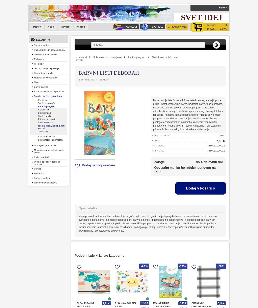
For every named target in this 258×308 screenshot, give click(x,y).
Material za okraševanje (45, 77)
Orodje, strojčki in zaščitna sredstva (47, 163)
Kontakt (81, 27)
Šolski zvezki (44, 116)
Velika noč (39, 173)
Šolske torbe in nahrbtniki (50, 140)
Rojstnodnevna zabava (45, 182)
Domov (37, 27)
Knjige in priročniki (43, 157)
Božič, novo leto (42, 178)
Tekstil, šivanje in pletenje (46, 68)
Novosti (65, 27)
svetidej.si (81, 57)
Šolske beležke (45, 122)
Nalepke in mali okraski (45, 54)
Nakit (36, 82)
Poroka (37, 169)
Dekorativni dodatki (43, 73)
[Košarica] (209, 27)
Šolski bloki (43, 131)
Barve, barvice (41, 87)
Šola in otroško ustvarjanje (48, 96)
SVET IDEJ (151, 26)
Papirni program (46, 106)
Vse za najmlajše (46, 136)
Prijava (222, 7)
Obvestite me (164, 167)
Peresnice (43, 100)
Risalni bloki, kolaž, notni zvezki (51, 127)
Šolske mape (44, 113)
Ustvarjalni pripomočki (45, 145)
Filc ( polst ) (40, 64)
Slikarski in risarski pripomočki (49, 91)
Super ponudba (41, 45)
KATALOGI (125, 26)
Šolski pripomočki (46, 103)
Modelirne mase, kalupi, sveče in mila (49, 151)
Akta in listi (43, 109)
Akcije (51, 27)
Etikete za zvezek (46, 119)
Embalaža (39, 59)
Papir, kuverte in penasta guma (49, 50)
